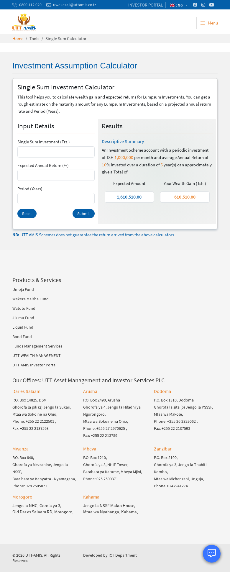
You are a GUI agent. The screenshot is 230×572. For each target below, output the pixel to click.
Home (17, 38)
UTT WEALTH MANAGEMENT (36, 355)
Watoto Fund (23, 308)
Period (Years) (29, 188)
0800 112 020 (30, 4)
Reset (27, 213)
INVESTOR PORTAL (145, 5)
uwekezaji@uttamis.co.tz (74, 4)
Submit (83, 213)
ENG (177, 5)
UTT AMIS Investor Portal (34, 365)
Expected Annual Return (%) (43, 165)
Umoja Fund (23, 289)
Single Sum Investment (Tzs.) (43, 142)
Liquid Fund (22, 327)
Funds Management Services (37, 346)
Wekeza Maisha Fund (30, 298)
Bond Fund (22, 336)
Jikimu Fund (23, 317)
